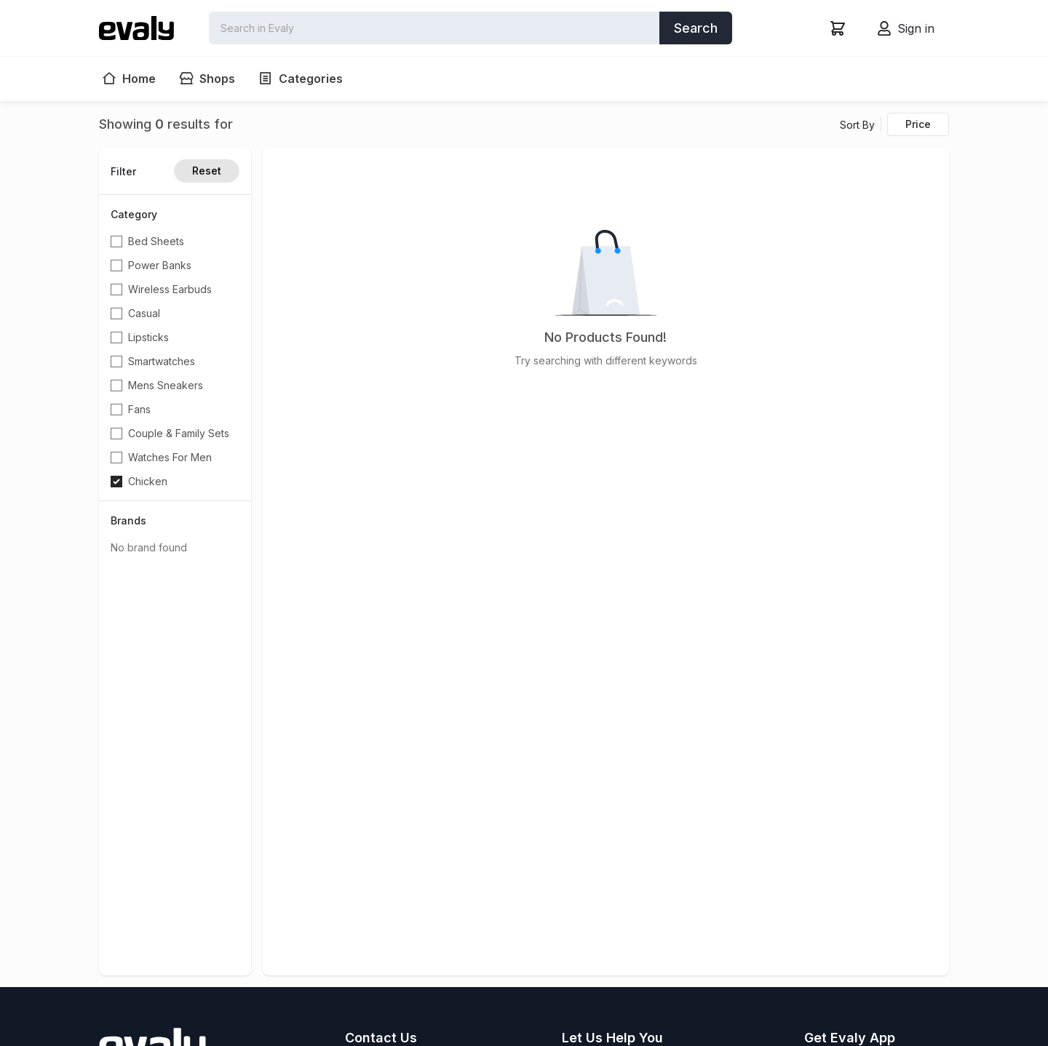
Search (696, 28)
